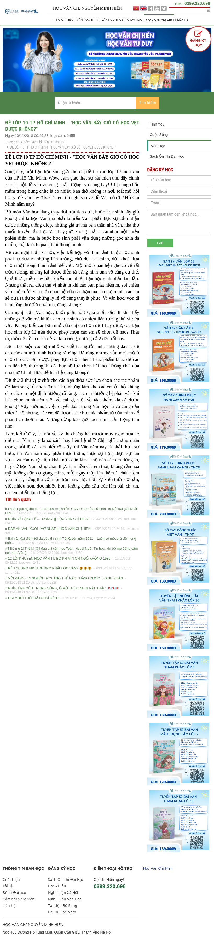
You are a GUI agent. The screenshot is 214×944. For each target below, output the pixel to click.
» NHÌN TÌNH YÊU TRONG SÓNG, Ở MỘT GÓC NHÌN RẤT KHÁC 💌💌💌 (64, 590)
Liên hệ (182, 19)
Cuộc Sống (159, 135)
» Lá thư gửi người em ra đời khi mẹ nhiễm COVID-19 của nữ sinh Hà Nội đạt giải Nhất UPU (71, 511)
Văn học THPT (87, 19)
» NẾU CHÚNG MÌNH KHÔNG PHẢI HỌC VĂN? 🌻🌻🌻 (68, 570)
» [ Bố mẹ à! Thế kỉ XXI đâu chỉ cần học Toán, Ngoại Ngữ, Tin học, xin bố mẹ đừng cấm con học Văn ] (71, 551)
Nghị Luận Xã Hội (63, 892)
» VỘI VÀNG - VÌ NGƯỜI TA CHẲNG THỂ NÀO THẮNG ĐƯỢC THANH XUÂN (66, 580)
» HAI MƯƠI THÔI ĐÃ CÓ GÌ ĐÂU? (60, 598)
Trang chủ (12, 141)
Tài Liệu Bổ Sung (62, 905)
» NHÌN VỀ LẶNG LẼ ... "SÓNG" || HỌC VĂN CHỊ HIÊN (71, 521)
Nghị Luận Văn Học (64, 898)
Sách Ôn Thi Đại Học (167, 156)
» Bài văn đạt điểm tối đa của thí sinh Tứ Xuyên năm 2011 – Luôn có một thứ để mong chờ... (70, 541)
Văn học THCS (112, 19)
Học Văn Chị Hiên (157, 868)
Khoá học (134, 19)
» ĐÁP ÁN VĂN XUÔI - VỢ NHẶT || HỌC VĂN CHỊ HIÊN (72, 531)
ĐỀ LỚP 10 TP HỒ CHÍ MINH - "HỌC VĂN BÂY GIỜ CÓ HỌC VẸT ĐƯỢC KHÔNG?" (63, 147)
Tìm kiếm (147, 102)
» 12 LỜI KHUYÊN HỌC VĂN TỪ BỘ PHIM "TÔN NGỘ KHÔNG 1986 (68, 560)
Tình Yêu (157, 124)
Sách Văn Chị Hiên (160, 20)
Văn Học (59, 141)
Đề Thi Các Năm (62, 912)
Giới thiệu (65, 19)
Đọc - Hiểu (57, 885)
